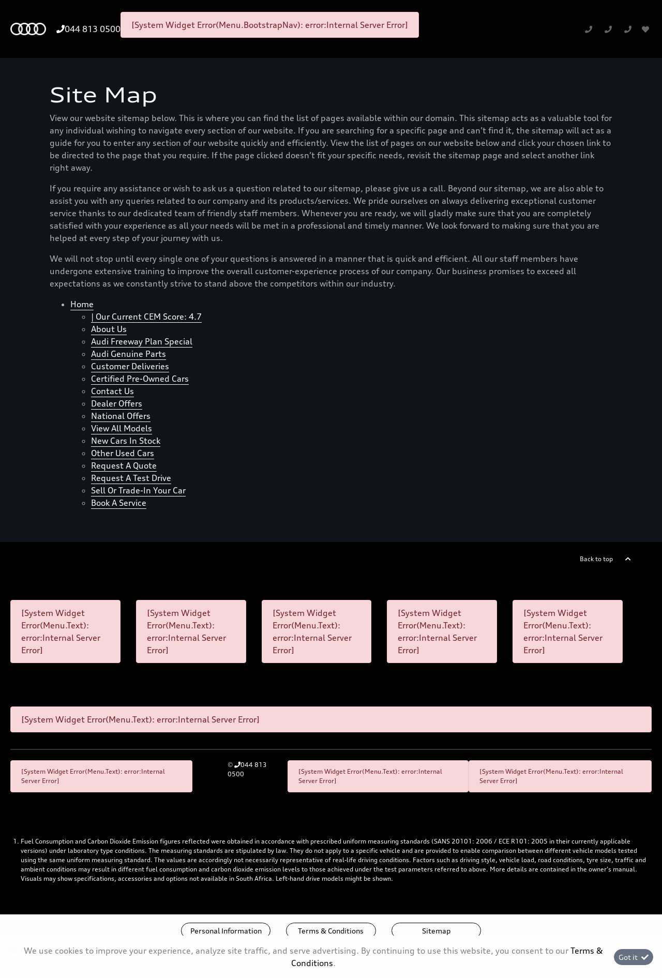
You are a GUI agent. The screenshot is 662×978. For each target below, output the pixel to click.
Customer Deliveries (130, 366)
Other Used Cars (122, 453)
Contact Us (112, 391)
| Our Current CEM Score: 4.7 (146, 316)
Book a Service (118, 503)
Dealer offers (116, 403)
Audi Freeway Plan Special (141, 341)
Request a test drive (131, 478)
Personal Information (226, 930)
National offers (121, 416)
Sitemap (436, 930)
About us (109, 329)
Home (82, 304)
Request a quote (124, 465)
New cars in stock (125, 440)
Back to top (596, 559)
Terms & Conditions (331, 930)
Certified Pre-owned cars (140, 378)
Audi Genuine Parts (128, 354)
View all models (121, 428)
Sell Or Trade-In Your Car (138, 490)
